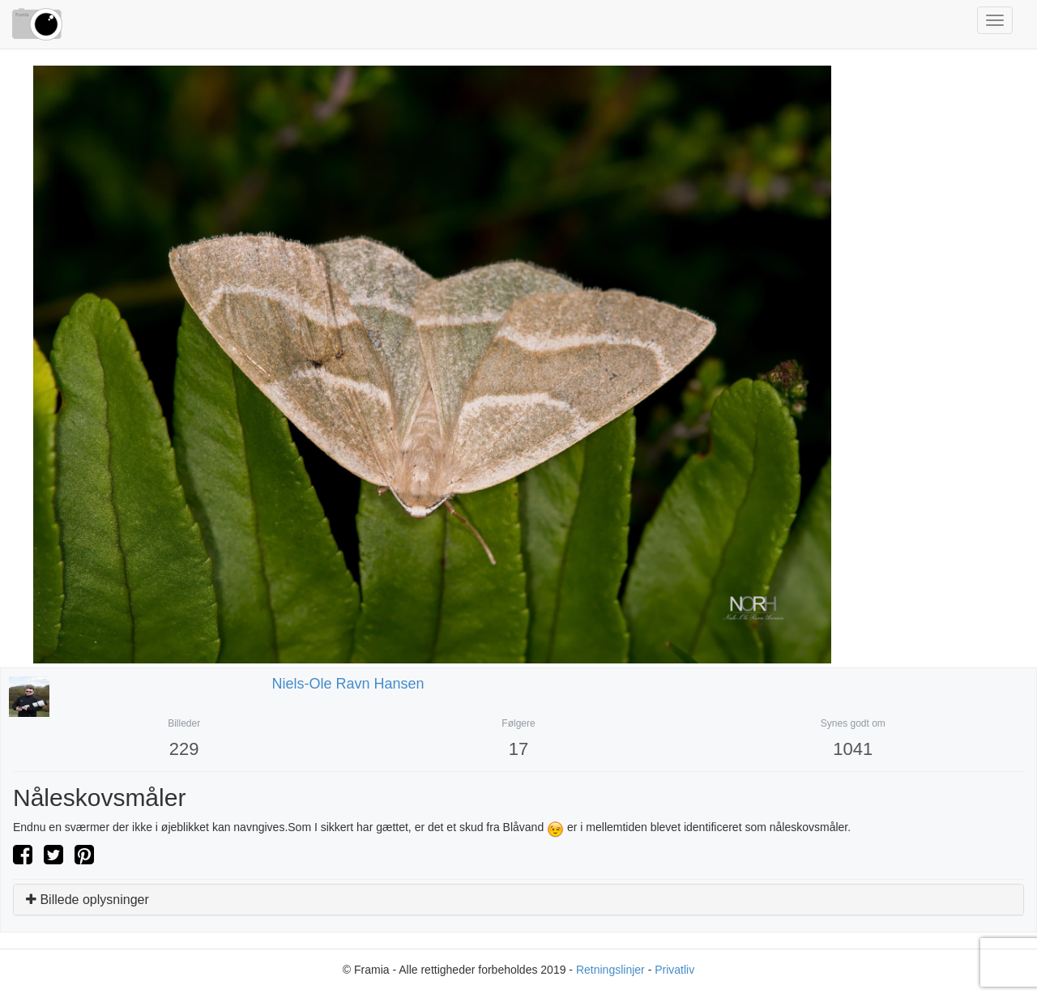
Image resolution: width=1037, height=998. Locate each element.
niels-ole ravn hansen (348, 684)
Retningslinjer (610, 969)
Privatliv (674, 969)
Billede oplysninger (87, 899)
